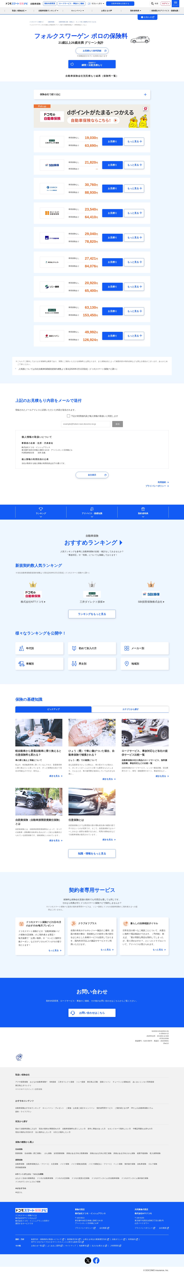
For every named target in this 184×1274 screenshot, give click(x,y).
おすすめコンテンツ (24, 1101)
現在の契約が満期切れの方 (49, 1129)
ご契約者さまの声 (122, 1108)
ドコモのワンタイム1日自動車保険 (105, 1178)
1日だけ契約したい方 (62, 1132)
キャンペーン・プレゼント (53, 1108)
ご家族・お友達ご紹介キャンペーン (80, 1108)
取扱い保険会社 (22, 1075)
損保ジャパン (105, 1082)
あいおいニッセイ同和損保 (143, 1082)
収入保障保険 (155, 1153)
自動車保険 (19, 1164)
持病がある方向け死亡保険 (100, 1153)
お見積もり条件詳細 (92, 51)
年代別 (30, 648)
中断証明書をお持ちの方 (143, 1129)
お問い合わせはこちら (92, 1012)
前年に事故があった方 (97, 1129)
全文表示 (92, 475)
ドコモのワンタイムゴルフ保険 (27, 1182)
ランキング (41, 513)
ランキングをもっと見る (92, 614)
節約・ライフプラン (23, 1112)
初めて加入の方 (88, 648)
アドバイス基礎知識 (92, 513)
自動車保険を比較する (120, 3)
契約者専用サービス (105, 1108)
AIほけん (18, 1192)
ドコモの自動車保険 (45, 1178)
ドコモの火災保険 (62, 1178)
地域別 (135, 663)
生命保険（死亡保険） (33, 1153)
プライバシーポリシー (156, 486)
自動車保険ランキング (47, 11)
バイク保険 (64, 1164)
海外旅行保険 (129, 1164)
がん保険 (48, 1153)
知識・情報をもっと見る (92, 853)
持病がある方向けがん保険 (124, 1153)
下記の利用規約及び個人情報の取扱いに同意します (94, 416)
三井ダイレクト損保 (66, 1082)
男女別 (82, 663)
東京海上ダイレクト (23, 1085)
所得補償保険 (20, 1167)
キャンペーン (76, 11)
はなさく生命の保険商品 (25, 1178)
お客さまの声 (106, 11)
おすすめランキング (90, 542)
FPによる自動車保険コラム (142, 1108)
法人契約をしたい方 (43, 1132)
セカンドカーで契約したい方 (119, 1129)
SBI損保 (52, 1082)
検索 (154, 3)
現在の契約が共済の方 (24, 1132)
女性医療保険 (59, 1153)
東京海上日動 (92, 1082)
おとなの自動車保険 (38, 1082)
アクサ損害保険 (21, 1082)
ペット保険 (117, 1164)
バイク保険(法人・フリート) (100, 1164)
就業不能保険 (142, 1153)
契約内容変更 (49, 3)
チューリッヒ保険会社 (122, 1082)
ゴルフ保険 (152, 1164)
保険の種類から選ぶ (24, 1142)
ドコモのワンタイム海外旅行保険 (134, 1178)
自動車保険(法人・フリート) (37, 1164)
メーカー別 (137, 648)
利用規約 (162, 482)
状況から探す (21, 1121)
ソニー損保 (80, 1082)
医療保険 (18, 1153)
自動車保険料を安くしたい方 (74, 1129)
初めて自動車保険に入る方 (26, 1129)
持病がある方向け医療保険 (77, 1153)
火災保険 (54, 1164)
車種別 (30, 663)
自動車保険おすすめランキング (27, 1108)
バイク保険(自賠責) (79, 1164)
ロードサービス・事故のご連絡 (71, 3)
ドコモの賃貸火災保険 (80, 1178)
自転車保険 (141, 1164)
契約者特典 (143, 513)
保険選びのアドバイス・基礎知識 (164, 11)
